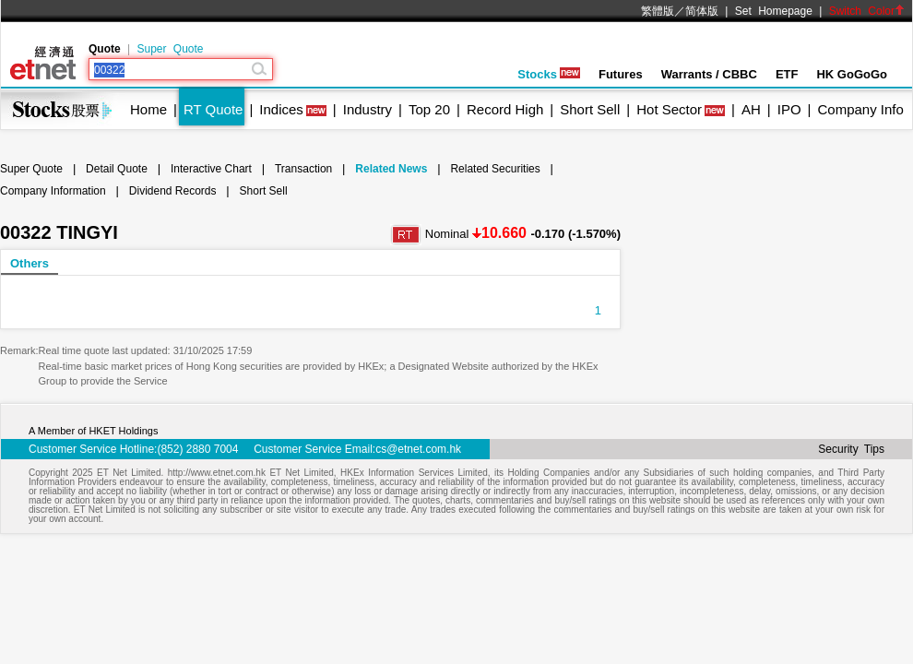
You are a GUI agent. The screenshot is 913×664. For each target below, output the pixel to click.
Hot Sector (669, 109)
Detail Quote (117, 168)
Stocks (548, 74)
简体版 (701, 11)
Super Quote (169, 48)
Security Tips (851, 449)
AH (751, 109)
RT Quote (213, 109)
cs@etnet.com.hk (418, 449)
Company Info (860, 109)
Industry (367, 109)
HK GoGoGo (851, 74)
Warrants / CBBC (709, 74)
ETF (787, 74)
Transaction (303, 168)
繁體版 (657, 11)
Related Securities (495, 168)
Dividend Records (173, 190)
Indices (281, 109)
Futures (621, 74)
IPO (789, 109)
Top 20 (429, 109)
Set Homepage (773, 11)
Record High (505, 109)
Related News (391, 168)
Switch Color (867, 11)
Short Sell (590, 109)
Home (148, 109)
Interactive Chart (211, 168)
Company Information (53, 190)
